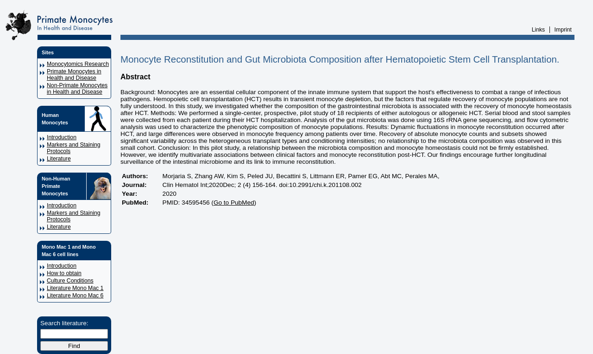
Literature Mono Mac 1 (75, 288)
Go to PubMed (234, 202)
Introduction (61, 137)
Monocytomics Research (78, 64)
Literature (59, 158)
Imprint (563, 29)
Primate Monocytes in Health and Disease (74, 74)
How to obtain (64, 273)
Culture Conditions (70, 280)
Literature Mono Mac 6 (75, 295)
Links (538, 29)
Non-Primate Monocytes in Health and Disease (77, 88)
